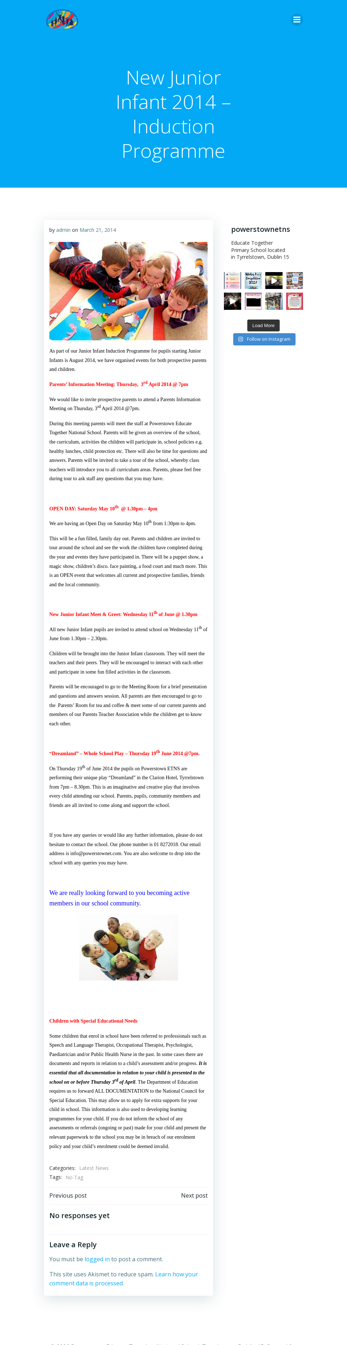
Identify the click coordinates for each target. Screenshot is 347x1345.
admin (63, 229)
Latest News (94, 1168)
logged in (97, 1259)
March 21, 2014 (98, 229)
